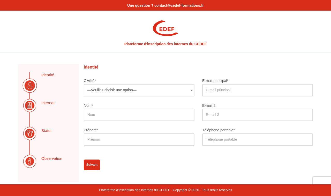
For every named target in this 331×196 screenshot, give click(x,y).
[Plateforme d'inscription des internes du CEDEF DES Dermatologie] (165, 31)
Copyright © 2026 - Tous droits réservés (202, 190)
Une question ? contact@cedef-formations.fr (165, 5)
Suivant (91, 165)
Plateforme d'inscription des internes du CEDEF (134, 190)
